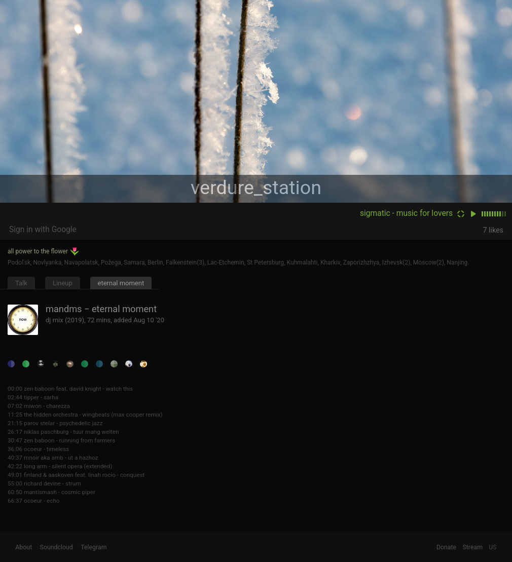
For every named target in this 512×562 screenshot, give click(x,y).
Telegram (93, 547)
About (23, 547)
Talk (21, 283)
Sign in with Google (43, 229)
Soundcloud (56, 547)
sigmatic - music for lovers (406, 213)
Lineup (62, 283)
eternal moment (121, 283)
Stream (472, 547)
